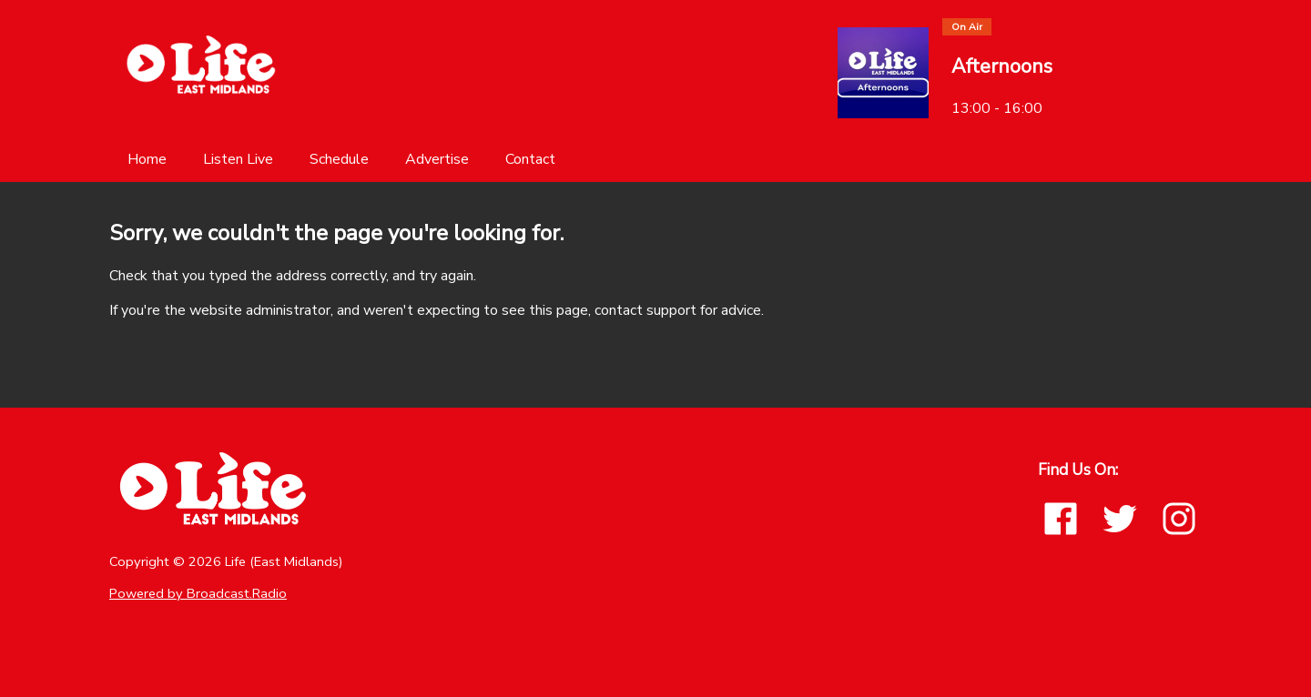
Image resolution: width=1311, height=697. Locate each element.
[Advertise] (437, 159)
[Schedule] (339, 159)
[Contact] (530, 159)
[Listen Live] (238, 159)
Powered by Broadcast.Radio (198, 593)
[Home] (147, 159)
